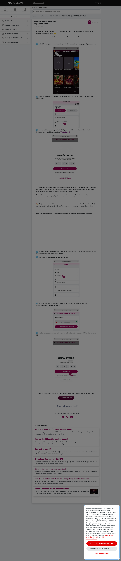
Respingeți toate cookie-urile (102, 549)
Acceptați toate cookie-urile (101, 543)
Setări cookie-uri (102, 554)
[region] (101, 532)
